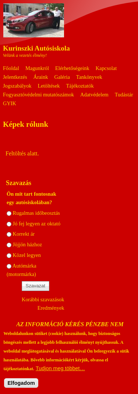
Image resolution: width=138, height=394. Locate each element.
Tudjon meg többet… (60, 374)
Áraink (40, 77)
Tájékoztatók (80, 86)
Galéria (62, 77)
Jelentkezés (15, 77)
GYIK (9, 103)
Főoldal (11, 68)
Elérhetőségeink (72, 68)
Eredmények (51, 308)
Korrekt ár (24, 234)
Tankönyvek (89, 77)
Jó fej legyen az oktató (36, 224)
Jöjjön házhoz (27, 244)
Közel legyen (27, 255)
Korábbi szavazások (43, 299)
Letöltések (49, 86)
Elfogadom (21, 388)
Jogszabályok (17, 86)
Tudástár (124, 94)
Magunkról (37, 68)
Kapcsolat (106, 68)
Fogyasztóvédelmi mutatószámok (38, 94)
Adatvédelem (94, 94)
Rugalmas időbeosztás (36, 213)
